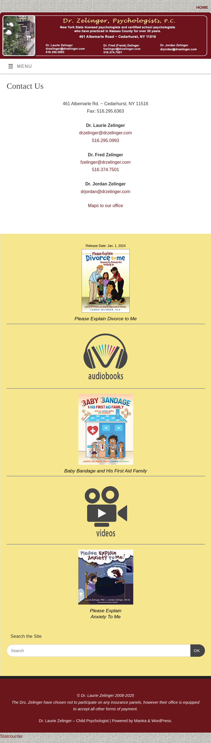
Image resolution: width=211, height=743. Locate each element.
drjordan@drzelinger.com (106, 191)
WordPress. (161, 721)
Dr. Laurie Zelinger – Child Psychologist (74, 721)
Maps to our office (105, 205)
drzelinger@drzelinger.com (105, 132)
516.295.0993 (105, 140)
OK (195, 650)
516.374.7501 (105, 169)
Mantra (140, 721)
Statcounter (11, 736)
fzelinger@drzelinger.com (105, 162)
